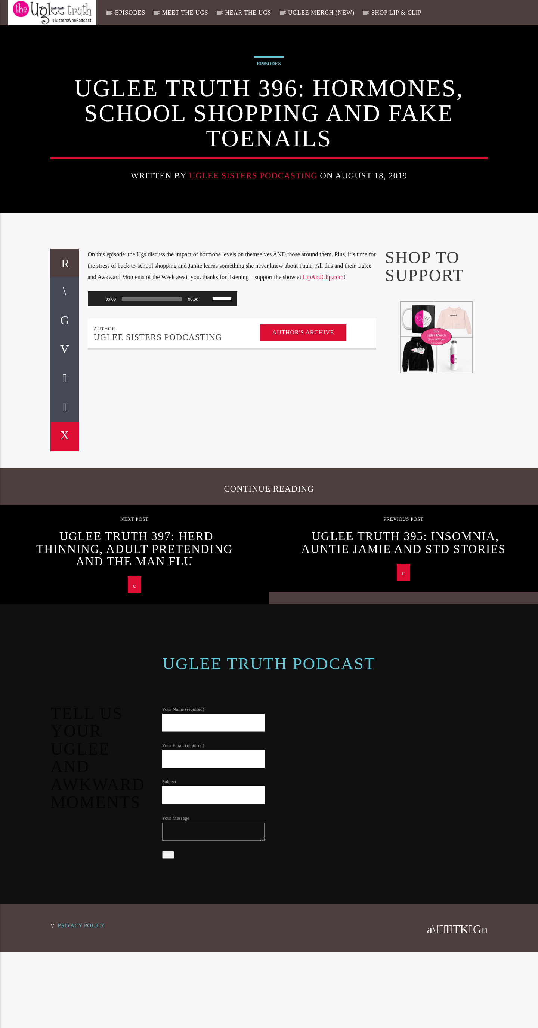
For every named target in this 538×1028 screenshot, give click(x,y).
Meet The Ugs (185, 12)
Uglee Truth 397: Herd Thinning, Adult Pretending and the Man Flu (134, 759)
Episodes (130, 12)
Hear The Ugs (248, 12)
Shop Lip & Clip (396, 12)
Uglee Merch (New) (321, 12)
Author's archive (303, 543)
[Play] (97, 509)
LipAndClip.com (323, 487)
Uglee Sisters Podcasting (253, 271)
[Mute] (206, 509)
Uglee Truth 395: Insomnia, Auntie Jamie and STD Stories (403, 753)
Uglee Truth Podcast (269, 874)
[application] (162, 509)
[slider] (152, 509)
